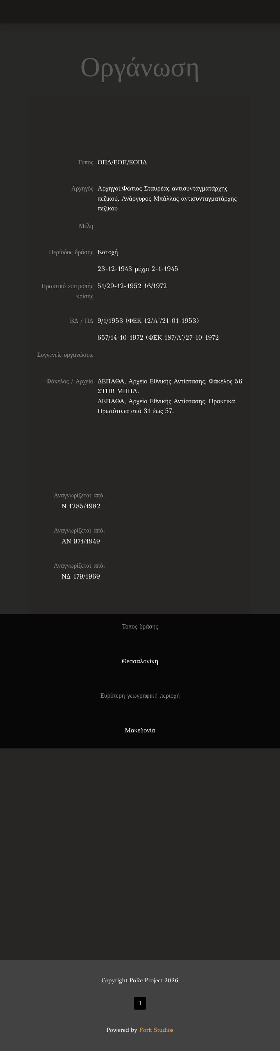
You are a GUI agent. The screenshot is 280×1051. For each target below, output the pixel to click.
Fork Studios (156, 1029)
